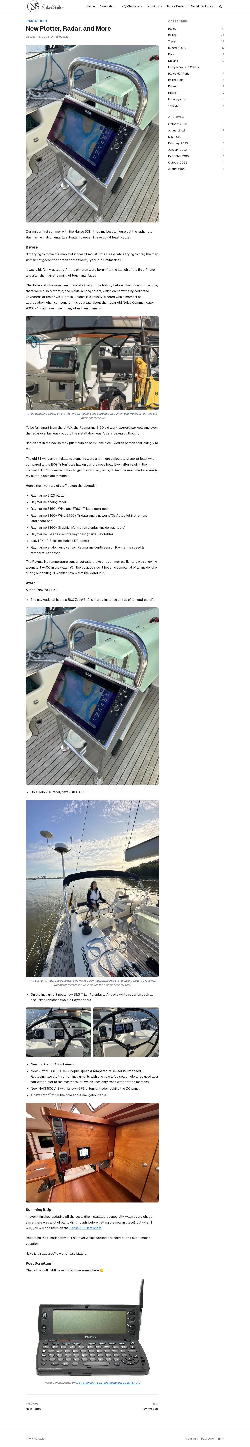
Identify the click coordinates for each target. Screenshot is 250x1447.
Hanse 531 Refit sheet (85, 1228)
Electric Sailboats (202, 6)
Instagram (191, 1438)
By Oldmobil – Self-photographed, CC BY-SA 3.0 (109, 1382)
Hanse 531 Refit (37, 21)
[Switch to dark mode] (220, 6)
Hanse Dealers (176, 6)
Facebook (207, 1438)
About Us (154, 6)
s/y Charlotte (132, 6)
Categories (108, 6)
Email (221, 1438)
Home (91, 6)
